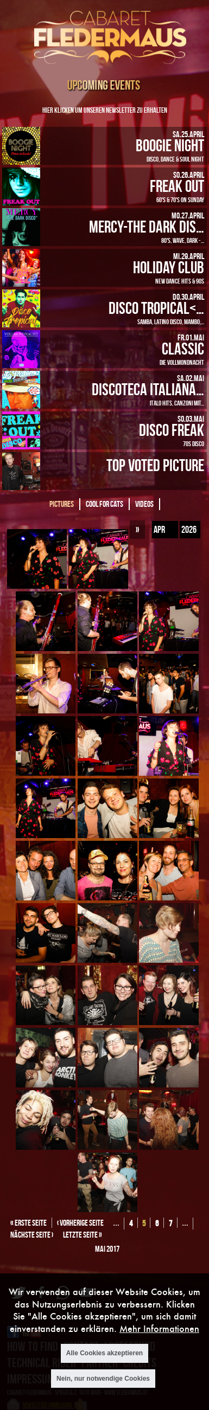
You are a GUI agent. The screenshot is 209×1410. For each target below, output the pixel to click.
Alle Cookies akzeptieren (104, 1353)
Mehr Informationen (159, 1328)
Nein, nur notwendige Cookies (103, 1378)
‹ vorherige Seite (80, 1222)
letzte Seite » (82, 1234)
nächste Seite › (31, 1234)
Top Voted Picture (155, 465)
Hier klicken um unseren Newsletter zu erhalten (104, 110)
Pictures (61, 503)
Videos (144, 503)
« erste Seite (28, 1222)
